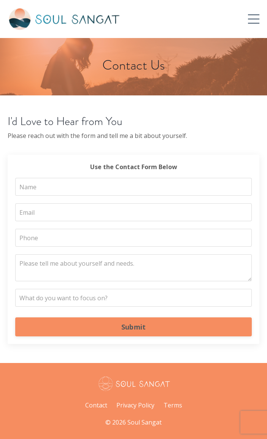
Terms (173, 405)
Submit (133, 326)
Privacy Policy (135, 405)
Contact (96, 405)
